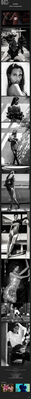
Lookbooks (2, 1)
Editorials (2, 0)
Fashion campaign (6, 0)
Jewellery (5, 1)
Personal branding (3, 3)
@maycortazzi (17, 376)
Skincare (4, 1)
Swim (1, 1)
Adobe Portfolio (16, 395)
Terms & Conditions (6, 4)
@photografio (18, 375)
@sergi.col (16, 374)
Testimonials (7, 3)
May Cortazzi (15, 4)
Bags (7, 1)
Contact (2, 4)
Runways (8, 2)
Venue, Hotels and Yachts (3, 2)
